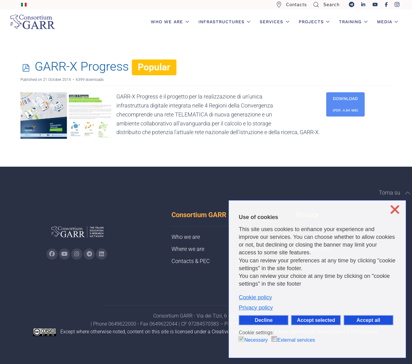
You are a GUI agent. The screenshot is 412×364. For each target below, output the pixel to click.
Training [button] (353, 21)
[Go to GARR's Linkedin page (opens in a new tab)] (101, 254)
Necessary (256, 340)
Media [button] (387, 21)
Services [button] (274, 21)
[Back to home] (32, 21)
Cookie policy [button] (255, 297)
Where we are (187, 249)
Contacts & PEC (190, 261)
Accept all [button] (368, 320)
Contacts (291, 5)
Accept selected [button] (316, 320)
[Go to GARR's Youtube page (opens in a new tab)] (64, 254)
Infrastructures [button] (224, 21)
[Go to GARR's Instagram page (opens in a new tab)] (52, 254)
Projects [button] (314, 21)
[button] (407, 193)
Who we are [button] (170, 21)
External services (296, 340)
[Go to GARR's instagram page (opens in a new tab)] (76, 254)
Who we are (185, 237)
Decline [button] (264, 320)
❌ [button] (395, 210)
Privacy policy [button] (256, 308)
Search (326, 5)
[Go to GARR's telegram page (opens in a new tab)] (89, 254)
